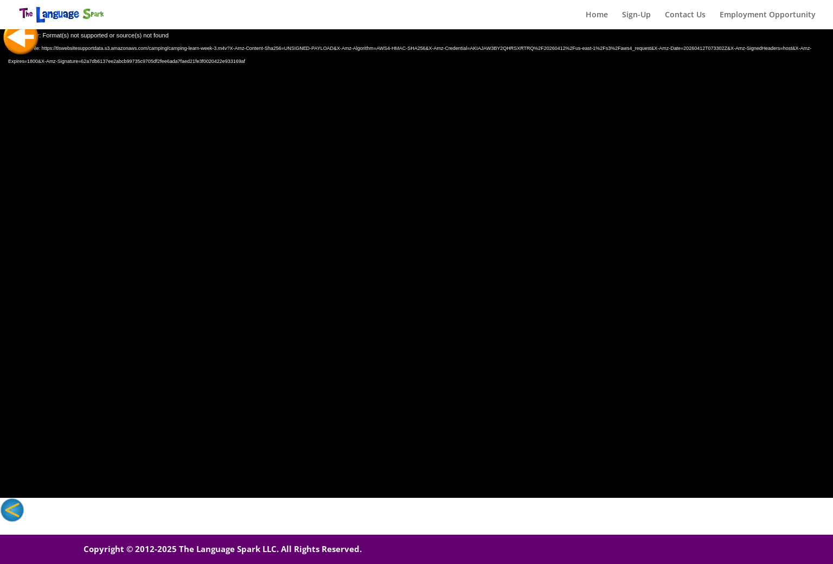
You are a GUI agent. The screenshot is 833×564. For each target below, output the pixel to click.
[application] (416, 263)
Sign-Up (636, 15)
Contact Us (685, 15)
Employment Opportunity (768, 15)
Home (597, 15)
